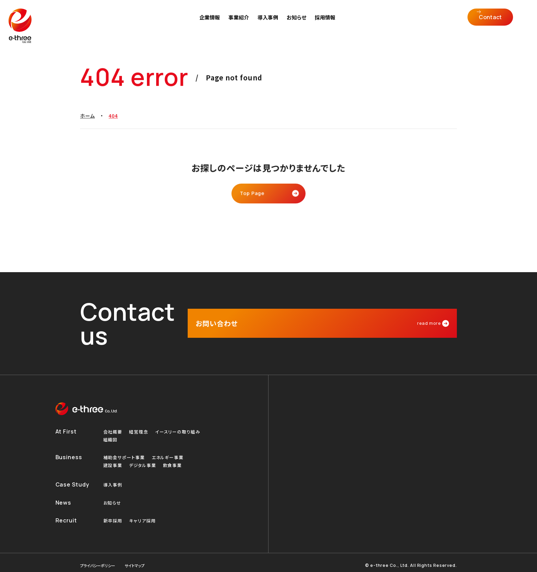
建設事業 (113, 457)
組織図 (111, 430)
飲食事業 (176, 457)
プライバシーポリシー (100, 560)
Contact (494, 22)
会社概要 (113, 421)
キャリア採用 (144, 514)
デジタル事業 (144, 457)
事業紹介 (240, 22)
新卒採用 (113, 514)
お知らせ (298, 22)
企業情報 (211, 22)
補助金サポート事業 (125, 448)
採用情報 (326, 22)
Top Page (254, 194)
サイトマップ (141, 560)
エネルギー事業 (171, 448)
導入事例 (269, 22)
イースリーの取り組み (181, 421)
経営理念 (140, 421)
